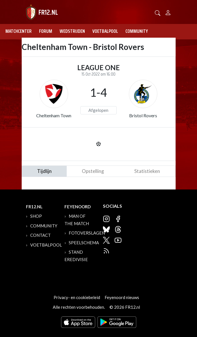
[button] (158, 12)
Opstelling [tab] (93, 171)
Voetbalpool (105, 31)
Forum (45, 31)
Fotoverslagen (87, 232)
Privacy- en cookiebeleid (77, 297)
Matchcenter (18, 31)
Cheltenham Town (53, 115)
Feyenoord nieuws (122, 297)
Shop (36, 216)
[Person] (168, 12)
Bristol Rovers (143, 115)
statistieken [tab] (147, 171)
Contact (40, 235)
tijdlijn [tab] (44, 171)
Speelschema (84, 242)
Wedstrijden (72, 31)
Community (136, 31)
